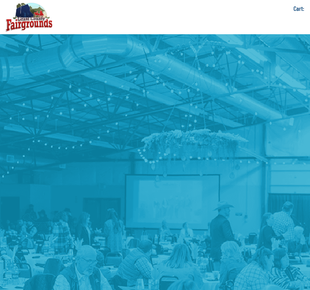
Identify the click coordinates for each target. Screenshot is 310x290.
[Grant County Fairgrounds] (29, 17)
